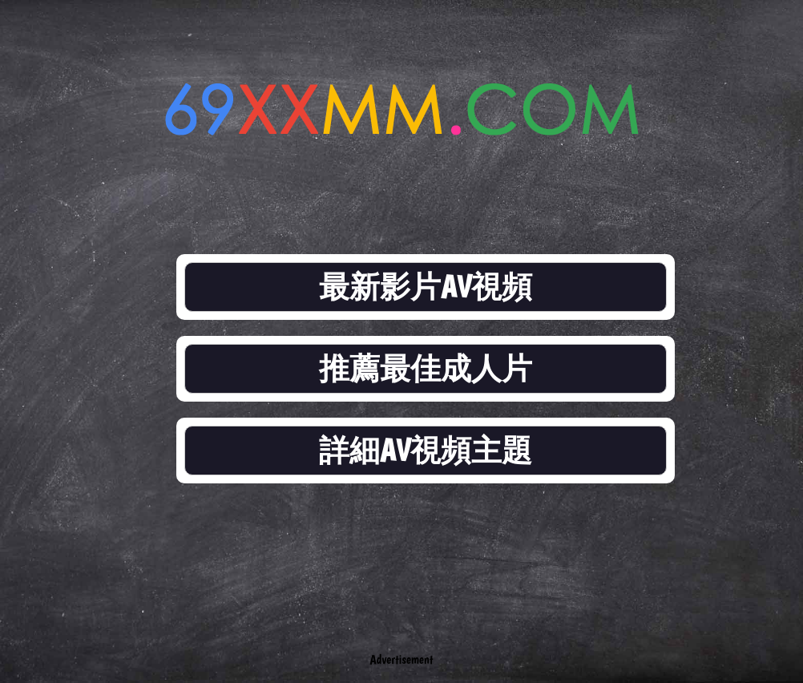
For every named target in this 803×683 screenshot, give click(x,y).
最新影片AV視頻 (425, 287)
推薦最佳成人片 (425, 368)
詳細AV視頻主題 (425, 450)
